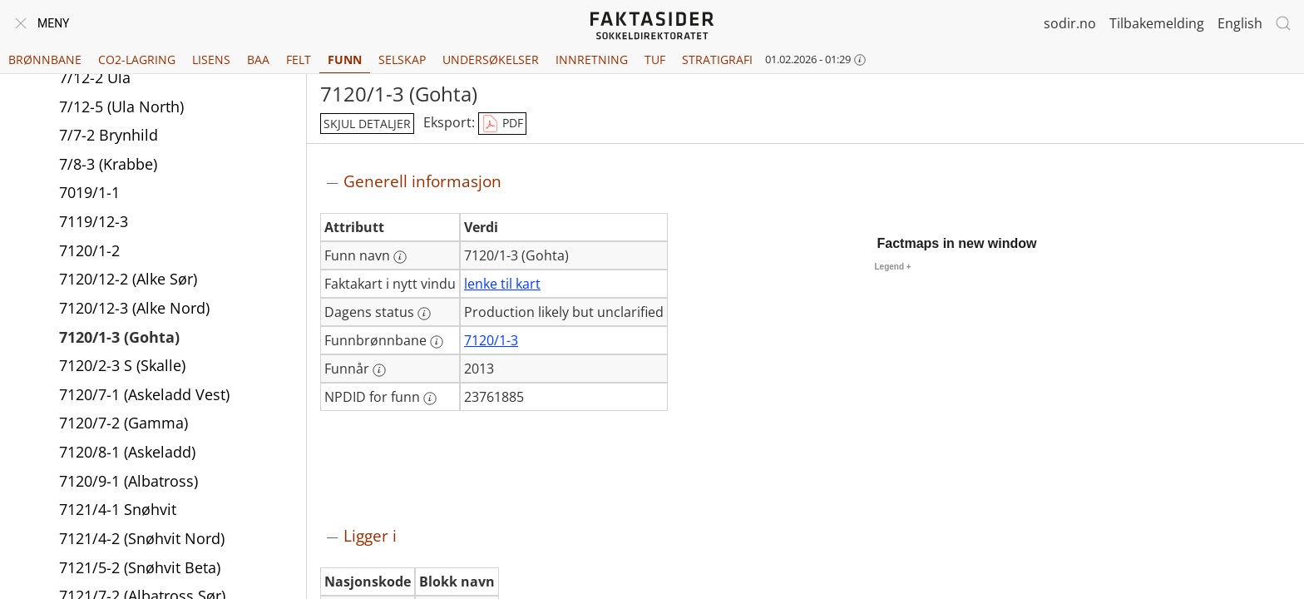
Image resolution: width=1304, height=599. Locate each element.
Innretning (592, 59)
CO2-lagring (136, 59)
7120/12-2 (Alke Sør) (128, 279)
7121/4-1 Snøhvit (117, 509)
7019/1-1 (89, 192)
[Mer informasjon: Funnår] (379, 370)
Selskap (402, 59)
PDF (502, 124)
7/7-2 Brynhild (108, 135)
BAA (258, 59)
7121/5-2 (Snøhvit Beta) (139, 567)
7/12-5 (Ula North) (121, 106)
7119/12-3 (93, 221)
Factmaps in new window (957, 243)
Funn (345, 59)
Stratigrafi (717, 59)
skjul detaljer (367, 123)
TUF (655, 59)
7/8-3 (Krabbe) (108, 164)
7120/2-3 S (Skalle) (122, 365)
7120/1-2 (89, 250)
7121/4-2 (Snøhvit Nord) (142, 538)
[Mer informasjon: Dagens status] (424, 313)
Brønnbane (45, 59)
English (1240, 23)
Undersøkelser (490, 59)
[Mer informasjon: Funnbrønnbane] (436, 342)
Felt (298, 59)
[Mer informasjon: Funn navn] (400, 257)
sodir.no (1070, 23)
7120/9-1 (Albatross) (128, 481)
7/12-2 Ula (95, 77)
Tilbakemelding (1156, 23)
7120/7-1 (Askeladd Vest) (144, 394)
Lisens (211, 59)
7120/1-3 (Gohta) (119, 337)
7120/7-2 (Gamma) (123, 423)
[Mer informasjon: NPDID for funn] (430, 398)
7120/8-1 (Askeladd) (127, 452)
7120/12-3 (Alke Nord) (134, 308)
